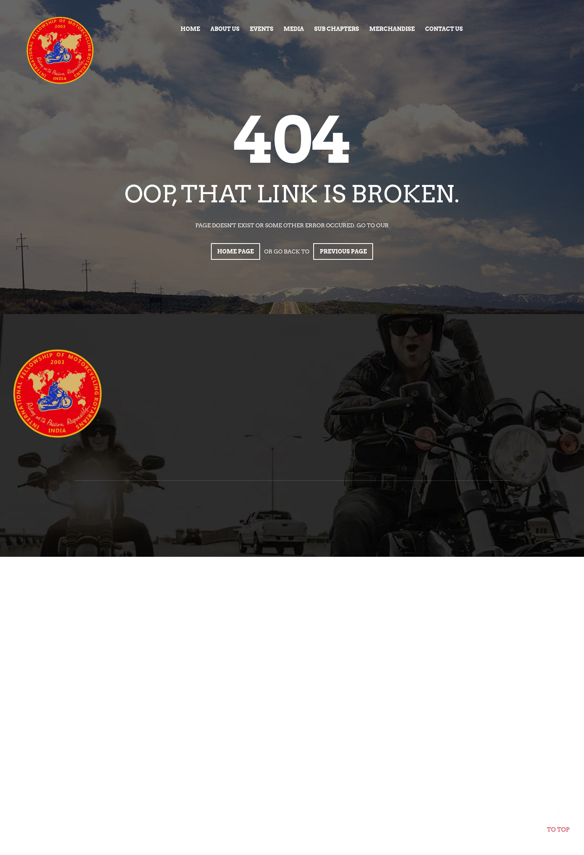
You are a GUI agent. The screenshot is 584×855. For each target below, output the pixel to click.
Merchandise (392, 29)
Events (261, 29)
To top (558, 823)
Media (293, 29)
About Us (225, 29)
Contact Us (444, 29)
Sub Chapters (336, 29)
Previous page (343, 251)
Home (190, 29)
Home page (235, 251)
